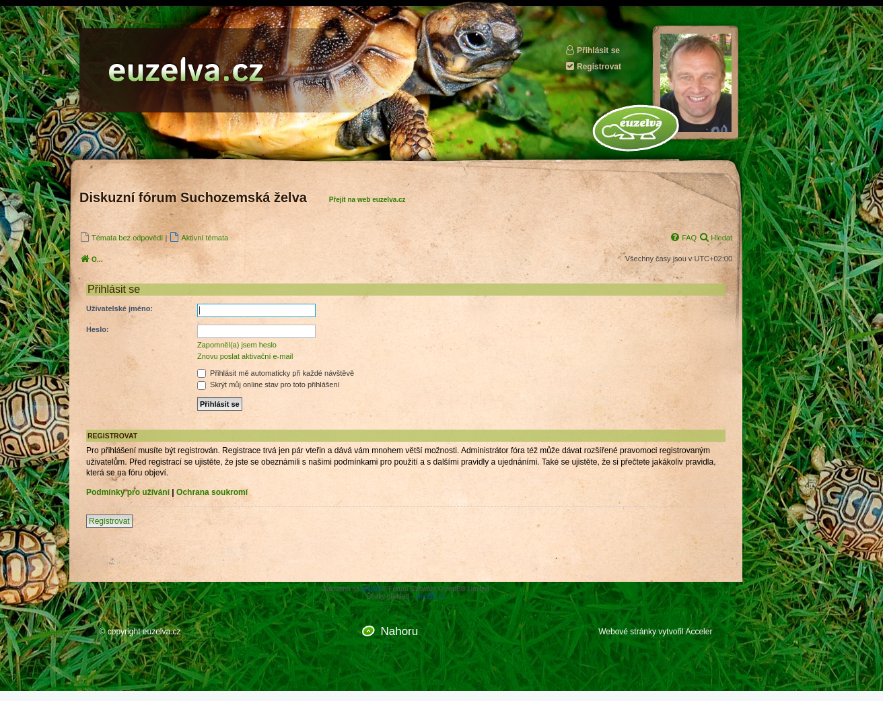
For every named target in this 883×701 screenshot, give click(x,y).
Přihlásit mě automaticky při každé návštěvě (275, 373)
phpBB (371, 589)
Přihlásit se (592, 50)
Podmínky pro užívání (128, 492)
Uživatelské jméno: (119, 308)
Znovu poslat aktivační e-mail (245, 356)
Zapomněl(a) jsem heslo (237, 345)
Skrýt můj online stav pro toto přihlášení (268, 384)
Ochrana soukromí (212, 492)
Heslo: (97, 329)
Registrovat (593, 66)
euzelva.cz (162, 631)
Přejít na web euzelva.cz (367, 199)
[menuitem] (121, 237)
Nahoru (399, 631)
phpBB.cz (431, 596)
